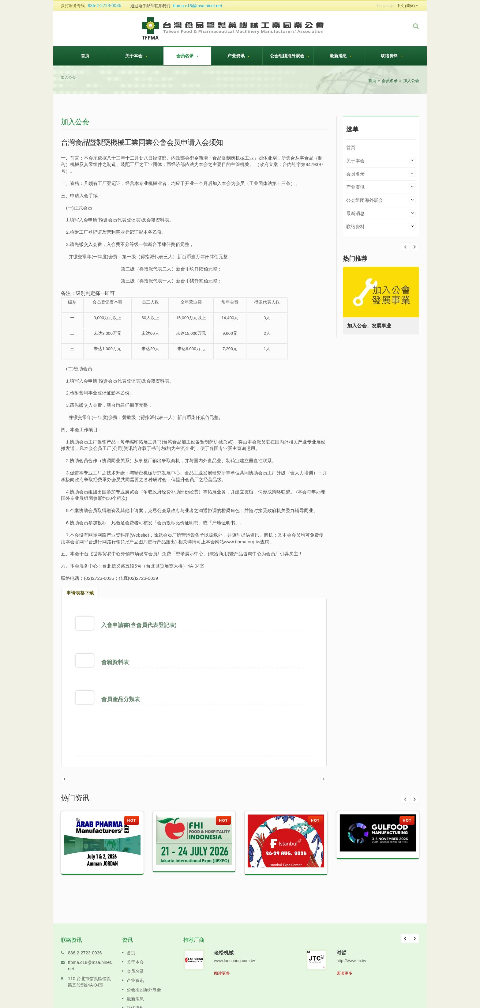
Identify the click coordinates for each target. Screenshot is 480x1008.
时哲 (341, 915)
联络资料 (392, 55)
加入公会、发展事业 (371, 325)
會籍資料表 (116, 652)
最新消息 (341, 55)
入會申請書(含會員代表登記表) (140, 625)
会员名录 (187, 55)
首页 (85, 55)
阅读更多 (222, 936)
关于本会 (136, 55)
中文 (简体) (406, 6)
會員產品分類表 (122, 680)
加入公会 (411, 80)
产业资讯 (238, 55)
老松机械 (224, 915)
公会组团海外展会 (289, 55)
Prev (414, 246)
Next (405, 246)
